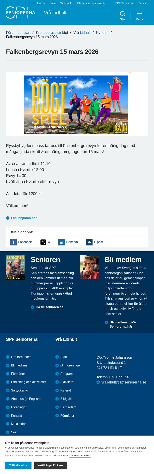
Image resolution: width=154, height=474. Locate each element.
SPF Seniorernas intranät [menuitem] (90, 3)
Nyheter (102, 32)
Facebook (25, 242)
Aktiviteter (67, 382)
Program (66, 373)
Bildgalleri (67, 399)
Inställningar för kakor (50, 465)
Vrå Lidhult (81, 32)
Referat (65, 390)
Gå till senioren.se (49, 307)
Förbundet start (18, 32)
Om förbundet (21, 357)
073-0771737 (119, 377)
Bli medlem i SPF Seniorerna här (123, 324)
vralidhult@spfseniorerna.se (123, 382)
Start (63, 357)
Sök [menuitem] (123, 16)
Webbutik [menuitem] (65, 3)
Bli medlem (19, 365)
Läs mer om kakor (79, 455)
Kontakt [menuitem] (16, 415)
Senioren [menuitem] (143, 3)
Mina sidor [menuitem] (18, 424)
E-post (98, 242)
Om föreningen (71, 365)
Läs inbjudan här (24, 218)
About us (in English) (26, 399)
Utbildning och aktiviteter (28, 382)
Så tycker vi (19, 390)
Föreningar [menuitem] (18, 407)
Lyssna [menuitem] (41, 3)
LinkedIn (72, 242)
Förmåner (18, 373)
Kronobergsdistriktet (52, 32)
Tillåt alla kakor (18, 465)
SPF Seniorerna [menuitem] (124, 3)
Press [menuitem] (53, 3)
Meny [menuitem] (139, 16)
